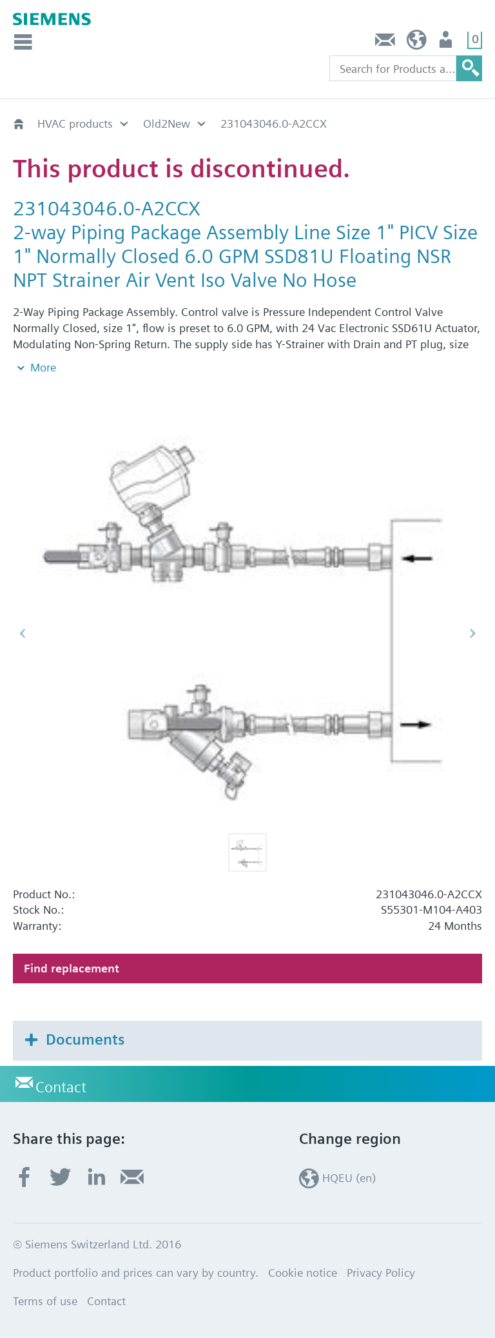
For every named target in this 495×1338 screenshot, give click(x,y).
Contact (60, 1087)
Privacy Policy (381, 1272)
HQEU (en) (349, 1178)
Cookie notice (302, 1272)
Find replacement (71, 968)
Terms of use (45, 1301)
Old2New (166, 123)
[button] (247, 852)
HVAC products (75, 123)
